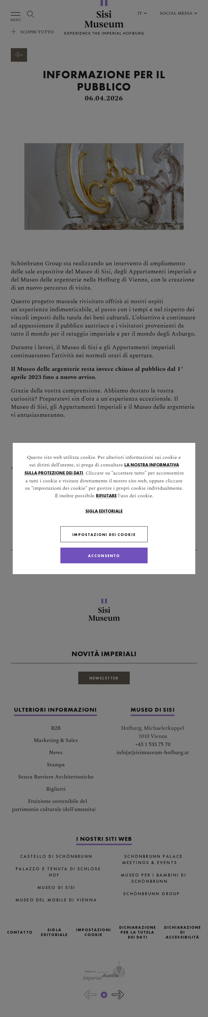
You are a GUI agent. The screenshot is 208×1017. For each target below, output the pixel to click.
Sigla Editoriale (104, 511)
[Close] (104, 556)
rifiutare (106, 496)
